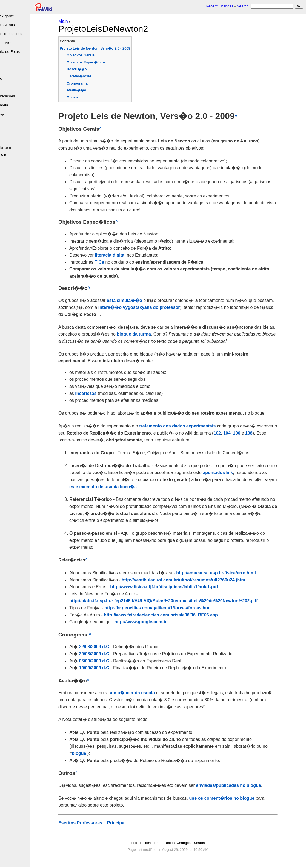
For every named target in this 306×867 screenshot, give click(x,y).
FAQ (6, 87)
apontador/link (227, 472)
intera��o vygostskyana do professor (148, 307)
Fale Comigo (12, 114)
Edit (143, 843)
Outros (81, 97)
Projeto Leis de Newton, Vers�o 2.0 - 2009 (104, 48)
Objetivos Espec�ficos (95, 62)
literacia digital (119, 255)
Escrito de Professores (21, 34)
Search (242, 6)
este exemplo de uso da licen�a (112, 486)
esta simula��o (133, 300)
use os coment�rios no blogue (231, 798)
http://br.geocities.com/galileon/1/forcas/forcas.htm (166, 608)
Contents (76, 41)
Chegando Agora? (17, 16)
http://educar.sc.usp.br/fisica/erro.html (225, 573)
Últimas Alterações (17, 96)
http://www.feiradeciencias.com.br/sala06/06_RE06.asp (170, 615)
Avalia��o (85, 90)
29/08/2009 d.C (103, 653)
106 (246, 433)
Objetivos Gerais (90, 55)
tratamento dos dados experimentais (186, 426)
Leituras (8, 61)
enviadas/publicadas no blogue (237, 785)
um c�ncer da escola (141, 692)
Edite (6, 135)
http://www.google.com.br (150, 621)
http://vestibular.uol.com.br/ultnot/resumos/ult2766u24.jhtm (192, 580)
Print (166, 843)
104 (236, 433)
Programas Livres (17, 43)
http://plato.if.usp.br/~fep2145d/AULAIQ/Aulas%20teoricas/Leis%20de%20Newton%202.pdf (172, 600)
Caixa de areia (14, 105)
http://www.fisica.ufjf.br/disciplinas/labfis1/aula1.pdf (173, 586)
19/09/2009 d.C (103, 667)
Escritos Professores (89, 823)
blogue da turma (143, 334)
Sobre (7, 7)
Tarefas (8, 70)
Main (72, 21)
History (154, 843)
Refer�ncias (90, 76)
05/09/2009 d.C (103, 661)
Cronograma (86, 83)
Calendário (11, 78)
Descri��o (86, 69)
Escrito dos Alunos (17, 25)
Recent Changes (219, 6)
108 (258, 433)
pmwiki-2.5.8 (13, 155)
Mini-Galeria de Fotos (20, 52)
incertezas (94, 393)
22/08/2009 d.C (103, 646)
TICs (108, 262)
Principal (125, 823)
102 (226, 433)
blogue (88, 753)
